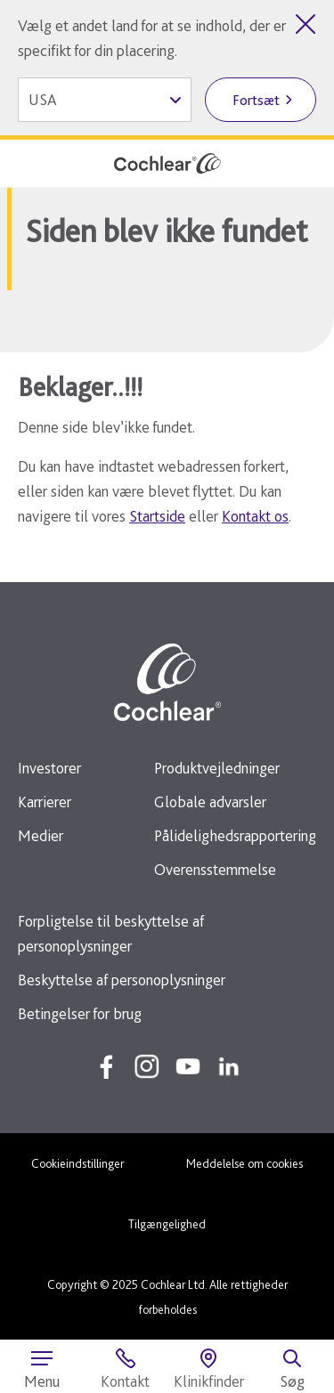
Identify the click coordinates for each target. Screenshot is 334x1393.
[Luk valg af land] (305, 24)
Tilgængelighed (167, 1224)
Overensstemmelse (215, 869)
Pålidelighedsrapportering (235, 835)
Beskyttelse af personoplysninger (121, 979)
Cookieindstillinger (77, 1163)
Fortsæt (256, 100)
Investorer (49, 767)
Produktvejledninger (217, 767)
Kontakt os (255, 515)
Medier (40, 835)
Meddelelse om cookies (244, 1163)
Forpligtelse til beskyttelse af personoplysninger (111, 933)
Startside (157, 515)
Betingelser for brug (80, 1013)
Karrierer (44, 801)
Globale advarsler (210, 801)
